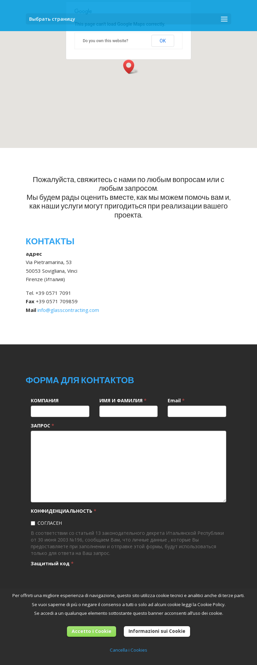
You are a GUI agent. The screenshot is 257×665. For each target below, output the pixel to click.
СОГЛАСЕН (46, 523)
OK (163, 41)
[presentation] (82, 582)
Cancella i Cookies (128, 650)
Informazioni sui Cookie (156, 631)
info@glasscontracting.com (68, 310)
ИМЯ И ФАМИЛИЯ (123, 400)
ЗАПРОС (42, 425)
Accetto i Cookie (91, 631)
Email (176, 400)
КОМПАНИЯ (45, 400)
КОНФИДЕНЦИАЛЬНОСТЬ (63, 511)
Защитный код (52, 563)
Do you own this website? (105, 40)
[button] (131, 67)
